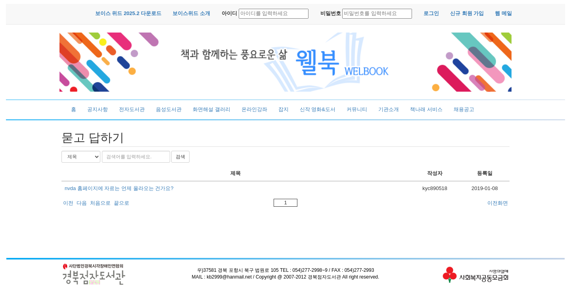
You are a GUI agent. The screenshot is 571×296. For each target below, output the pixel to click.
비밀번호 (330, 13)
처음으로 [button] (100, 203)
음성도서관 (169, 109)
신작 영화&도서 (317, 109)
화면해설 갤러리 (211, 109)
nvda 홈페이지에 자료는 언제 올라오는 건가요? (119, 188)
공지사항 (97, 109)
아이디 (229, 13)
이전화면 (497, 203)
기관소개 (388, 109)
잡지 (283, 109)
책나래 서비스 (426, 109)
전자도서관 (132, 109)
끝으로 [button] (121, 203)
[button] (128, 13)
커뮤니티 (357, 109)
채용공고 (464, 109)
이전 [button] (68, 203)
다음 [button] (82, 203)
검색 (180, 157)
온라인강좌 (254, 109)
